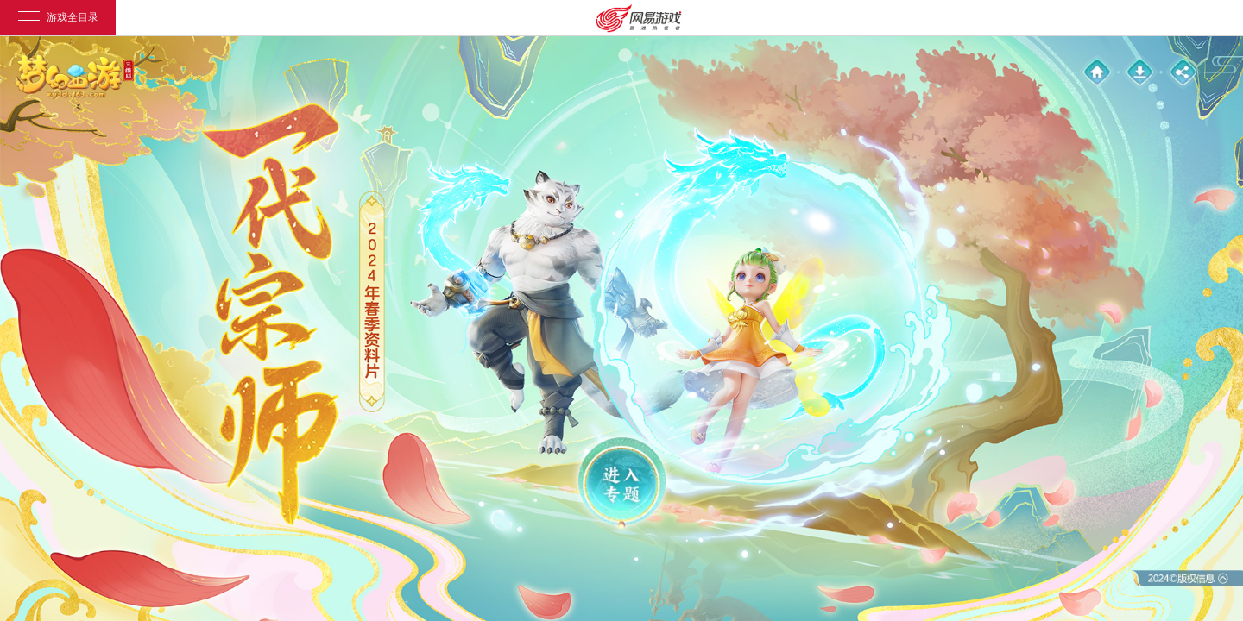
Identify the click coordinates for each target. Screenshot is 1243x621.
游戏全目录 (58, 17)
